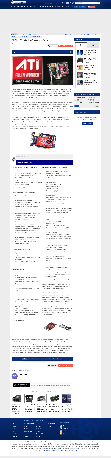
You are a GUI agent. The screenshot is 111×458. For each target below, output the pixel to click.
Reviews (14, 426)
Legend (23, 370)
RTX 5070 (78, 103)
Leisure (26, 434)
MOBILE (36, 7)
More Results (97, 106)
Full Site (14, 434)
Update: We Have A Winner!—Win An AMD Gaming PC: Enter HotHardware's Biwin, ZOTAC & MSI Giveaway (91, 81)
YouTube (66, 431)
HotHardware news (49, 385)
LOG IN (47, 3)
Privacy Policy (40, 434)
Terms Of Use (73, 450)
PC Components (23, 36)
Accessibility (51, 424)
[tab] (81, 45)
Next (58, 359)
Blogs (13, 431)
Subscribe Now (87, 123)
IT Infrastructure (28, 431)
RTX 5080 (91, 97)
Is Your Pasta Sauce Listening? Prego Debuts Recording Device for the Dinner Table (90, 66)
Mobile (26, 429)
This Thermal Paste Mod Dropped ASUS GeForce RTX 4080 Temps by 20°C (90, 74)
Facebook (66, 428)
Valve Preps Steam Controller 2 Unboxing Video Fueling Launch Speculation (90, 59)
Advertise (39, 426)
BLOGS (70, 7)
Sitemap (14, 436)
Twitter (65, 426)
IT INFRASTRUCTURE (47, 7)
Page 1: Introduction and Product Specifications (42, 52)
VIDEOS (64, 7)
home (13, 36)
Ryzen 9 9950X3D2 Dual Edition (29, 34)
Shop (76, 6)
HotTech (38, 436)
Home (13, 424)
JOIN (51, 3)
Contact (38, 431)
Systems (26, 426)
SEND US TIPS (57, 3)
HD (20, 370)
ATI (17, 370)
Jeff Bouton (24, 374)
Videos (26, 436)
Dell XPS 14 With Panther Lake (67, 34)
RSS (64, 433)
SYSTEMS (29, 7)
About (37, 424)
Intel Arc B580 (80, 97)
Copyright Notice (61, 450)
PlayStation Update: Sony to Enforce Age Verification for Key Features (90, 51)
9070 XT (91, 100)
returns (29, 370)
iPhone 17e (96, 34)
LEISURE (57, 7)
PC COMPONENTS (19, 7)
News (13, 429)
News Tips (39, 429)
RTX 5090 (78, 100)
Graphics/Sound (36, 36)
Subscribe (82, 6)
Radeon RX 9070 (93, 103)
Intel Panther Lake (85, 34)
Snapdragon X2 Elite (48, 34)
